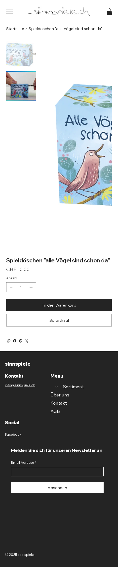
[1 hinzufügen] (31, 287)
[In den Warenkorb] (59, 305)
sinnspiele (18, 364)
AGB (55, 411)
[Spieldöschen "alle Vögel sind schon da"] (65, 28)
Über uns (59, 395)
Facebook (13, 434)
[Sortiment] (56, 387)
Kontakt (58, 403)
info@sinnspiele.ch (20, 385)
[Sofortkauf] (59, 320)
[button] (109, 11)
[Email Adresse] (55, 471)
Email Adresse (23, 462)
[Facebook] (14, 340)
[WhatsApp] (8, 340)
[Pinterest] (20, 340)
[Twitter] (26, 340)
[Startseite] (15, 28)
